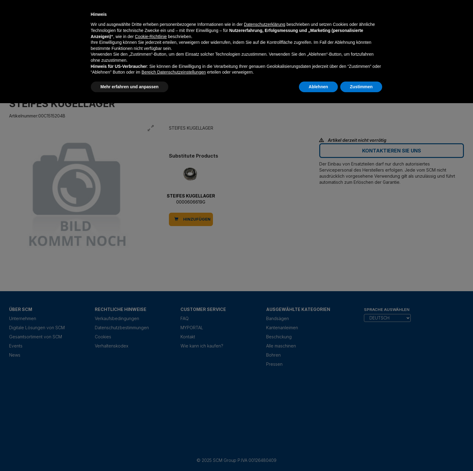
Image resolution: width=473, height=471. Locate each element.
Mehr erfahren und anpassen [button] (130, 86)
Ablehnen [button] (318, 86)
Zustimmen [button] (361, 86)
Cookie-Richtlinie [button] (151, 36)
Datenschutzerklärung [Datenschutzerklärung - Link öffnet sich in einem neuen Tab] (264, 24)
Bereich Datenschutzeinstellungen (174, 72)
